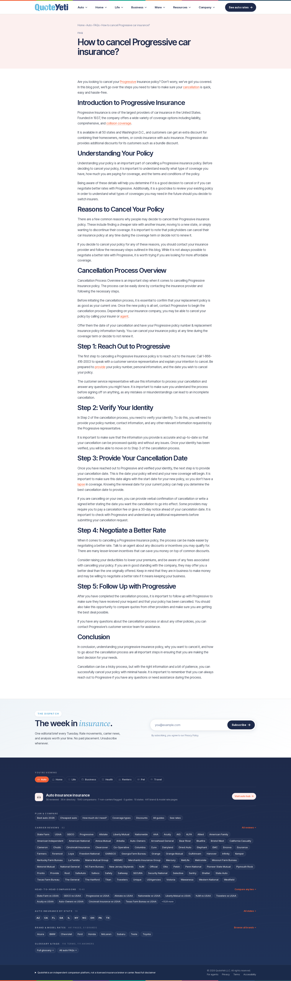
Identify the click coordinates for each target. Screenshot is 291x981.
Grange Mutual (174, 853)
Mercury (171, 860)
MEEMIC (118, 860)
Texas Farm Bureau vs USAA (141, 901)
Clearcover (101, 847)
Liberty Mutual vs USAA (178, 895)
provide (100, 367)
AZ (38, 917)
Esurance (242, 847)
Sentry (192, 873)
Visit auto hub (244, 796)
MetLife (185, 860)
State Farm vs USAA (48, 895)
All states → (250, 911)
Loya (71, 853)
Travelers (122, 879)
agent (124, 316)
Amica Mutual (103, 840)
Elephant (202, 847)
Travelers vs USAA (226, 895)
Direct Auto (185, 847)
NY (76, 917)
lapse (81, 484)
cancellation (191, 87)
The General (72, 879)
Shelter (206, 873)
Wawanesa (187, 879)
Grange (156, 853)
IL (69, 917)
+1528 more (168, 901)
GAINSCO (110, 853)
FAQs (96, 25)
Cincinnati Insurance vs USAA (104, 901)
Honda (92, 934)
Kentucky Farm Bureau (50, 860)
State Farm (43, 834)
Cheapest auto (68, 817)
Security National (157, 873)
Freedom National (89, 853)
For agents (212, 974)
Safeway (123, 873)
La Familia (74, 860)
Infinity (226, 853)
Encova (227, 847)
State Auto (222, 873)
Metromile (200, 860)
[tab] (42, 779)
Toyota (147, 934)
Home (81, 25)
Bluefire (201, 840)
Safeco (95, 873)
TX (108, 917)
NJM (141, 866)
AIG (178, 834)
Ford (80, 934)
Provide (54, 873)
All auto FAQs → (68, 950)
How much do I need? (95, 817)
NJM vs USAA (203, 895)
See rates (175, 817)
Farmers (42, 853)
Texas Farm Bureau (48, 879)
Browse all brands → (245, 927)
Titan (108, 879)
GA (61, 917)
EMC (215, 847)
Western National (208, 879)
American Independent (50, 840)
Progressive (128, 82)
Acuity (167, 834)
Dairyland (167, 847)
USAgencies (154, 879)
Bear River (185, 840)
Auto (89, 25)
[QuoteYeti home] (51, 7)
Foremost (57, 853)
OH (92, 917)
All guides (158, 817)
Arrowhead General (162, 840)
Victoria (170, 879)
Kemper (239, 853)
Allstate (103, 834)
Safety (108, 873)
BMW (52, 934)
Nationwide (141, 834)
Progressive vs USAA (97, 895)
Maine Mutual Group (96, 860)
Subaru (121, 934)
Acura (40, 934)
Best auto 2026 (46, 817)
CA (46, 917)
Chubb (57, 847)
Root (67, 873)
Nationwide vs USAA (149, 895)
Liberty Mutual (121, 834)
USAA (58, 834)
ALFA (189, 834)
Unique (137, 879)
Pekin (177, 866)
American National (79, 840)
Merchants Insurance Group (144, 860)
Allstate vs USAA (124, 895)
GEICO (70, 834)
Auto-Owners (138, 840)
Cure (154, 847)
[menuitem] (82, 7)
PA (100, 917)
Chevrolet (66, 934)
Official (154, 866)
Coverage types (121, 817)
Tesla (134, 934)
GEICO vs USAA (72, 895)
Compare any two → (245, 889)
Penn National (193, 866)
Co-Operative (121, 847)
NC (84, 917)
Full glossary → (45, 950)
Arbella (120, 840)
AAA (155, 834)
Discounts (142, 817)
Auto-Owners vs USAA (71, 901)
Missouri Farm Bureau (224, 860)
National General (70, 866)
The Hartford (92, 879)
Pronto (41, 873)
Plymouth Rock (244, 866)
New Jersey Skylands (121, 866)
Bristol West (217, 840)
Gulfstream (195, 853)
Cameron (42, 847)
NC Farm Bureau (94, 866)
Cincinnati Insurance (78, 847)
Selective (178, 873)
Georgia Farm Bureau (134, 853)
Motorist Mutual (46, 866)
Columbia (140, 847)
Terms (236, 974)
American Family (218, 834)
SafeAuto (80, 873)
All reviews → (249, 827)
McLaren (106, 934)
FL (53, 917)
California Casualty (240, 840)
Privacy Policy (191, 735)
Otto (165, 866)
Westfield (229, 879)
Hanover (212, 853)
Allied (200, 834)
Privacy (226, 974)
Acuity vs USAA (45, 901)
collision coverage (118, 123)
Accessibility (249, 974)
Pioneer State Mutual (219, 866)
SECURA (138, 873)
